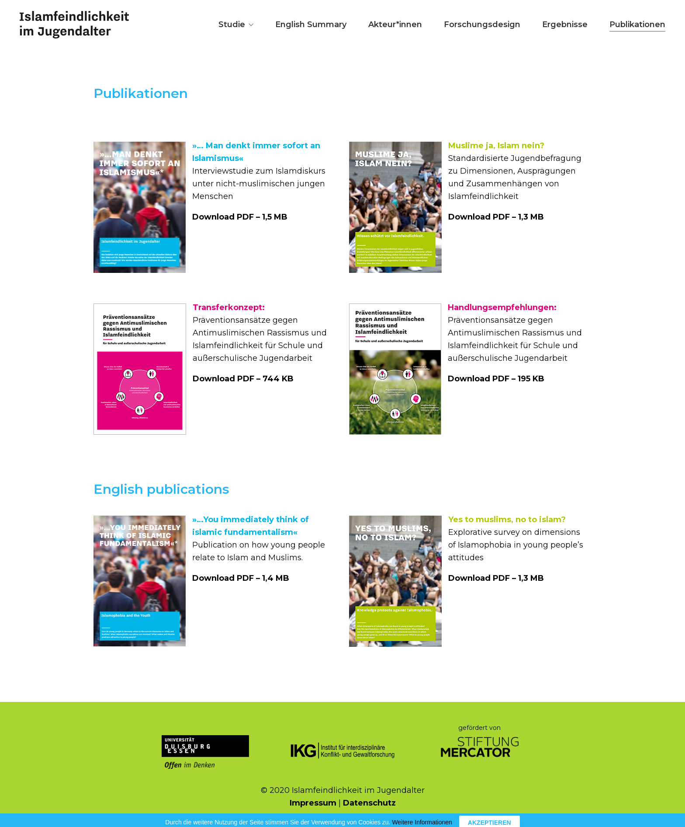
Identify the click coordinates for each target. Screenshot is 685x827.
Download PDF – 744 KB (243, 379)
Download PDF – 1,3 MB (496, 217)
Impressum (313, 803)
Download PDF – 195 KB (496, 379)
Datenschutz (369, 803)
